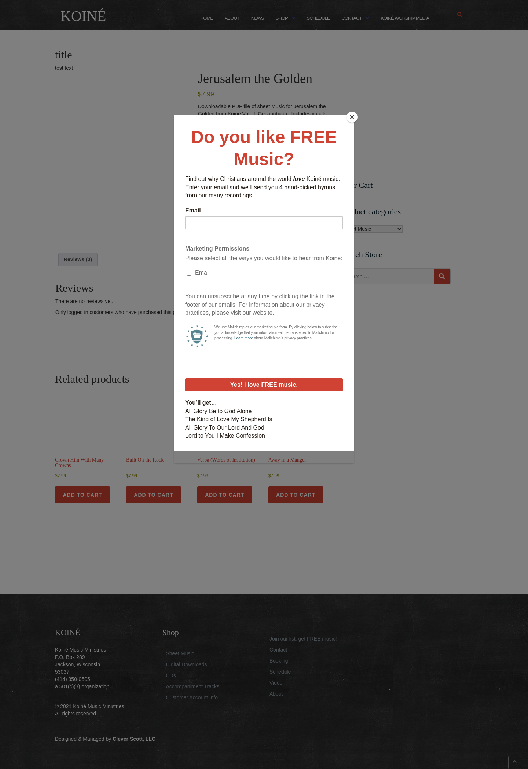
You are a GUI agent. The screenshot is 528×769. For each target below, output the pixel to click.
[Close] (352, 117)
